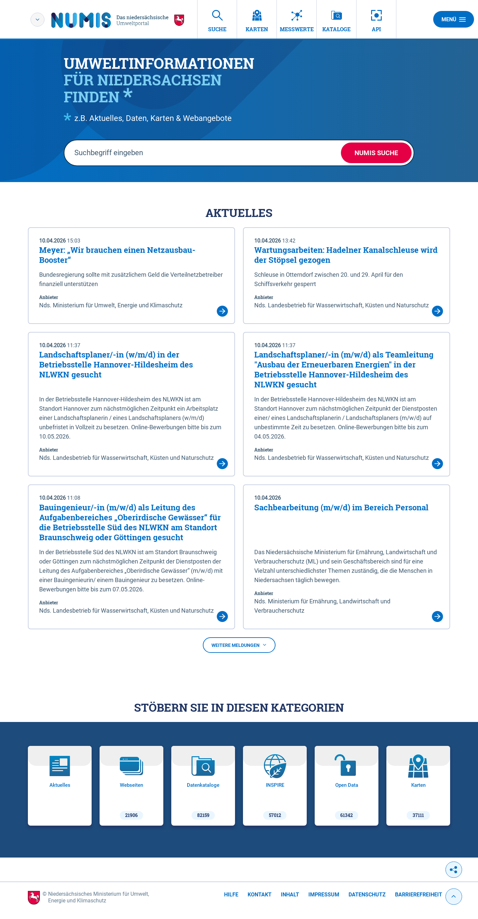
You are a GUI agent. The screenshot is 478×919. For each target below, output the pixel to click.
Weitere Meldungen (239, 645)
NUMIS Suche (376, 153)
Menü (453, 19)
